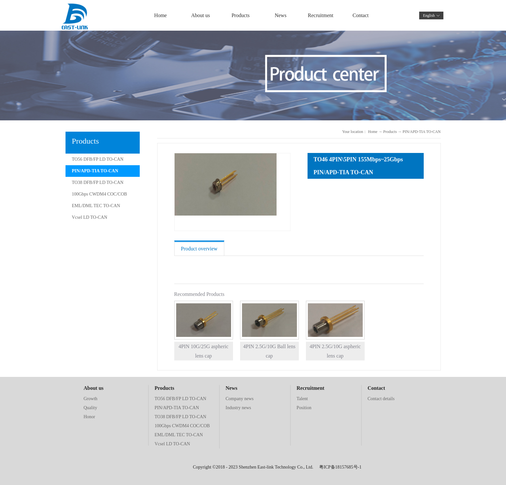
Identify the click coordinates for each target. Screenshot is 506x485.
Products (390, 131)
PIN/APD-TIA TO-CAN (422, 131)
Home (160, 15)
